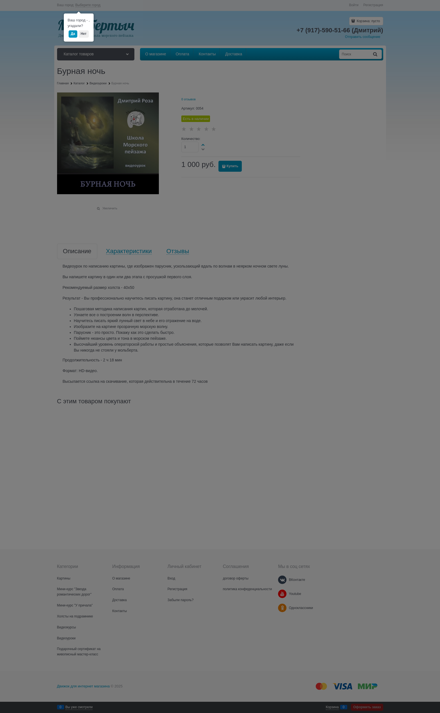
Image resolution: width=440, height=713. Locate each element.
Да (73, 34)
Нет (84, 34)
